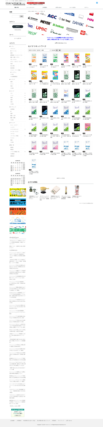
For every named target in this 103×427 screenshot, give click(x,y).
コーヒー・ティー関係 (15, 70)
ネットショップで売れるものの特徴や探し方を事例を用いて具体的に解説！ (17, 354)
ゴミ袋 (11, 74)
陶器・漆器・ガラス (14, 57)
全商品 (29, 11)
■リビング (11, 91)
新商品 (11, 147)
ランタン (12, 137)
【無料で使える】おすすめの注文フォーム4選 (17, 368)
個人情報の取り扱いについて (43, 420)
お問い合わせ (58, 7)
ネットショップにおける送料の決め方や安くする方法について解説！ (17, 349)
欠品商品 (12, 153)
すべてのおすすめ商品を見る (86, 203)
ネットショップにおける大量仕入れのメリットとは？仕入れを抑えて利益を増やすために (17, 307)
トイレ (11, 95)
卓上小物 (12, 65)
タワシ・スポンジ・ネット (16, 61)
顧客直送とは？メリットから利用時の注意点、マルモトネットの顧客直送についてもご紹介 (17, 402)
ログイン (86, 7)
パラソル (12, 133)
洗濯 (11, 97)
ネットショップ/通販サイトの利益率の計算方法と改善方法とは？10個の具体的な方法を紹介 (17, 272)
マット (11, 83)
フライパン (12, 48)
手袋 (11, 63)
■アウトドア (12, 122)
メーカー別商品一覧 (41, 11)
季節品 (11, 149)
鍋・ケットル (13, 50)
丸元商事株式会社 (13, 250)
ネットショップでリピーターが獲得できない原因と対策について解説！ (17, 380)
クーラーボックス (14, 129)
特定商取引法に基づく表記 (29, 420)
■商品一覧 (34, 11)
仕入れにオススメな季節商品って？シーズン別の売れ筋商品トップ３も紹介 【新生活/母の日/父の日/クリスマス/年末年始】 (17, 295)
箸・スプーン (13, 72)
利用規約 (54, 420)
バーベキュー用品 (14, 135)
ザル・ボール (13, 59)
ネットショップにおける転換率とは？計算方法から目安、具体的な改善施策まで (17, 283)
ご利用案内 (44, 7)
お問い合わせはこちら (61, 43)
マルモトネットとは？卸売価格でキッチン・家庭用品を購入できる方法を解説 (17, 391)
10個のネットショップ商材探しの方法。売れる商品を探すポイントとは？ (17, 335)
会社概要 (12, 420)
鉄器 (11, 53)
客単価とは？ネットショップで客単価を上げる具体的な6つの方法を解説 (17, 359)
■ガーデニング (12, 106)
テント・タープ (13, 125)
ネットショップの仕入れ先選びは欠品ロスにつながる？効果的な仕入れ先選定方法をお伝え (17, 267)
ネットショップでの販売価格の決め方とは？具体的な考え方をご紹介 (17, 317)
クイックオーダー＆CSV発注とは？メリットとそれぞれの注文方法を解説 (17, 385)
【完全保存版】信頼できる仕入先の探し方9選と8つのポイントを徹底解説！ (17, 341)
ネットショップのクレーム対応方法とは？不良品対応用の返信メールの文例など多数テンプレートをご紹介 (17, 326)
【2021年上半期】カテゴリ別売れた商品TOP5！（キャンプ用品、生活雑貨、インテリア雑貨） (17, 261)
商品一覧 (16, 7)
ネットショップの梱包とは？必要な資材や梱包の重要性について (17, 372)
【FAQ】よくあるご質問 (14, 406)
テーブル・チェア (14, 131)
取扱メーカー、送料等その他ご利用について (17, 247)
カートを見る (72, 7)
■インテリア (12, 79)
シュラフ (12, 127)
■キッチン (11, 46)
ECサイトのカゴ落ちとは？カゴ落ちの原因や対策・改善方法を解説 (17, 330)
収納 (11, 81)
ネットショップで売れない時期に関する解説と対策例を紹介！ (17, 345)
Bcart (65, 424)
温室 (11, 113)
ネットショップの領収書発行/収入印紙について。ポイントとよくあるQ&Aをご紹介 (17, 278)
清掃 (11, 99)
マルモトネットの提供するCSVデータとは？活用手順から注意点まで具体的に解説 (17, 396)
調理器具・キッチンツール (16, 55)
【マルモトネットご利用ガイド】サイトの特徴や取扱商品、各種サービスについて (17, 242)
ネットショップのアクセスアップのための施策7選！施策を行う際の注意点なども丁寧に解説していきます (17, 364)
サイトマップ (61, 420)
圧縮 (11, 86)
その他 (11, 88)
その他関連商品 (13, 76)
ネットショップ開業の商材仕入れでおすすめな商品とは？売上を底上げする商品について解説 (17, 289)
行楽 (11, 101)
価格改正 (12, 156)
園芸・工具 (12, 115)
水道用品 (12, 109)
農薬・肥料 (12, 117)
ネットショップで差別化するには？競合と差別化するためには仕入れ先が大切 (17, 301)
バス (11, 93)
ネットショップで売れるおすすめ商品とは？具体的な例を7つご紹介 (17, 321)
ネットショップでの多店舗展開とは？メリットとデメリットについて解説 (17, 312)
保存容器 (12, 68)
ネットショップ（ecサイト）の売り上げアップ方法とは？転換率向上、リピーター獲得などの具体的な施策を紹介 (17, 255)
